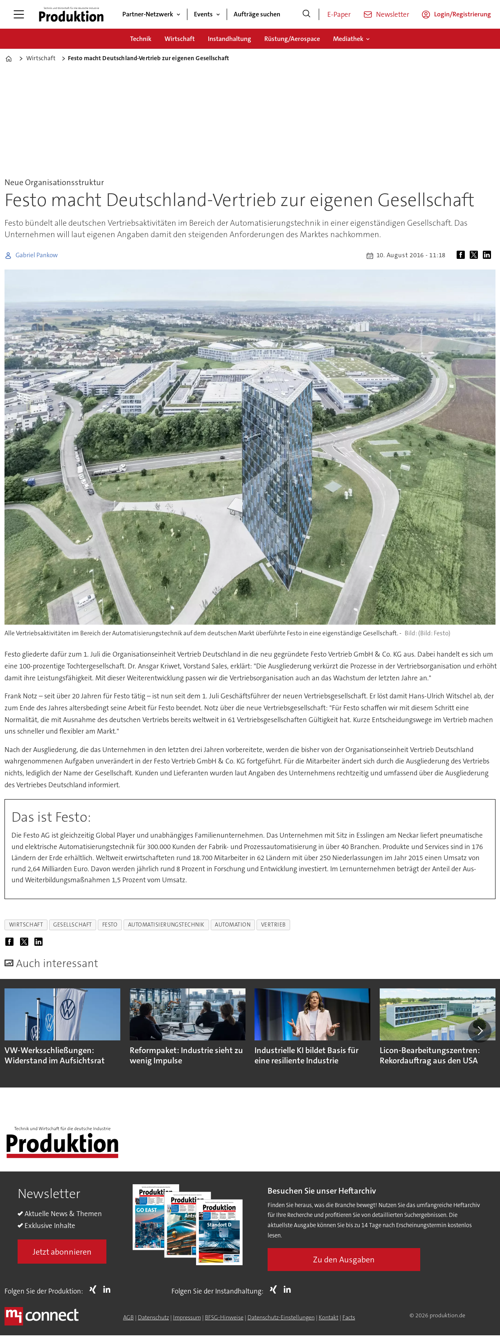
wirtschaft (26, 924)
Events (203, 14)
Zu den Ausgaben (344, 1259)
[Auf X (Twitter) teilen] (475, 255)
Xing (95, 1289)
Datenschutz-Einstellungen (281, 1317)
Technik (140, 38)
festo (110, 924)
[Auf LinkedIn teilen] (488, 255)
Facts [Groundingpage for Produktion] (348, 1317)
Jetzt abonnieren (62, 1251)
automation (232, 924)
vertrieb (273, 924)
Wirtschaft (179, 38)
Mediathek (348, 38)
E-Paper (339, 14)
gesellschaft (72, 924)
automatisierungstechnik (166, 924)
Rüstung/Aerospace (292, 38)
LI (109, 1289)
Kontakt (328, 1317)
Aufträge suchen (257, 14)
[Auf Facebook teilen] (462, 255)
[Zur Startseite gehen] (71, 14)
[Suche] (306, 14)
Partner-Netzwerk (147, 14)
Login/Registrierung (462, 14)
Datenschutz (153, 1317)
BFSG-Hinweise (224, 1317)
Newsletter (392, 14)
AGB (128, 1317)
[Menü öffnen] (19, 14)
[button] (479, 1031)
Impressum (187, 1317)
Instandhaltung (229, 38)
